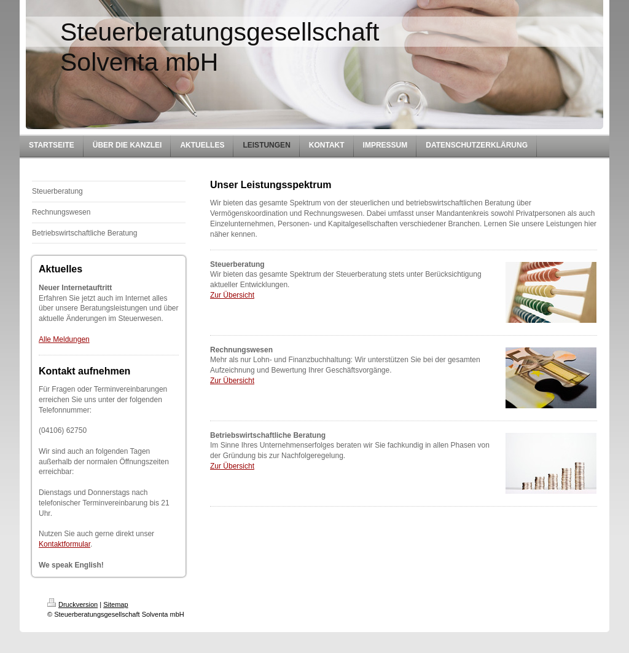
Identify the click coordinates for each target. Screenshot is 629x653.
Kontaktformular (64, 544)
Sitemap (115, 604)
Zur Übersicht (232, 295)
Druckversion (72, 604)
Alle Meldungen (64, 339)
